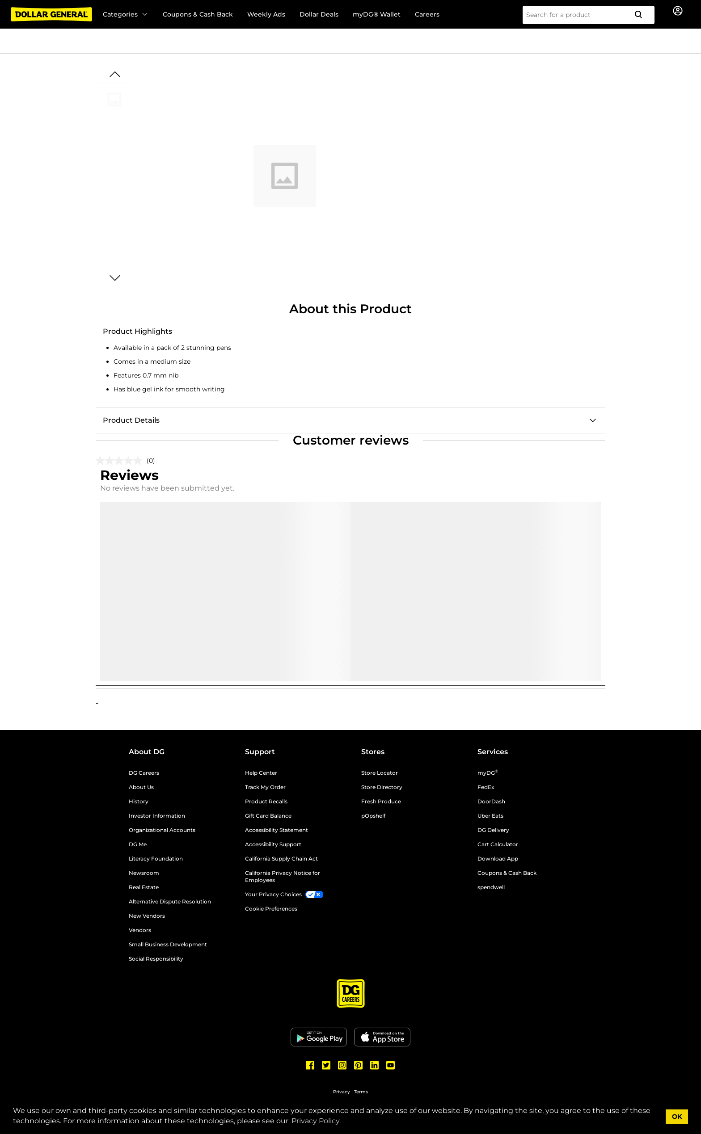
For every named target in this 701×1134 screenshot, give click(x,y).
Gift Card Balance (268, 815)
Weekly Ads (266, 14)
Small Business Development (168, 944)
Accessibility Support (273, 844)
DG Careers (144, 772)
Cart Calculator (497, 844)
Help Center (261, 772)
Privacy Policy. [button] (316, 1121)
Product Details (131, 420)
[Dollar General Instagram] (342, 1065)
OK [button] (677, 1117)
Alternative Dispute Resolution (170, 901)
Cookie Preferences (271, 908)
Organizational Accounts (162, 830)
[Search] (642, 15)
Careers (427, 14)
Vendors (140, 930)
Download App (497, 858)
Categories (125, 14)
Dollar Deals (319, 14)
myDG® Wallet (377, 14)
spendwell (491, 887)
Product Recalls (266, 801)
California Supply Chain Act (281, 858)
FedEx (485, 787)
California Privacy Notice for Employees (282, 876)
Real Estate (144, 887)
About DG (147, 752)
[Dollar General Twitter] (326, 1065)
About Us (141, 787)
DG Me (138, 844)
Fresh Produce (381, 801)
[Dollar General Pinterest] (358, 1065)
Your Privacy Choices (273, 894)
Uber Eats (490, 815)
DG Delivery (493, 830)
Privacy (341, 1092)
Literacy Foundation (156, 858)
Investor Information (157, 815)
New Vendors (147, 915)
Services (492, 752)
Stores (372, 752)
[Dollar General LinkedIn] (374, 1065)
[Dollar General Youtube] (390, 1065)
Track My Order (265, 787)
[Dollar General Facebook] (310, 1065)
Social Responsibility (156, 958)
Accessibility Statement (276, 830)
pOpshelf (373, 815)
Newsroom (144, 872)
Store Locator (379, 772)
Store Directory (381, 787)
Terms (361, 1092)
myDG (487, 772)
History (138, 801)
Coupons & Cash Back (198, 14)
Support (260, 752)
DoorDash (491, 801)
